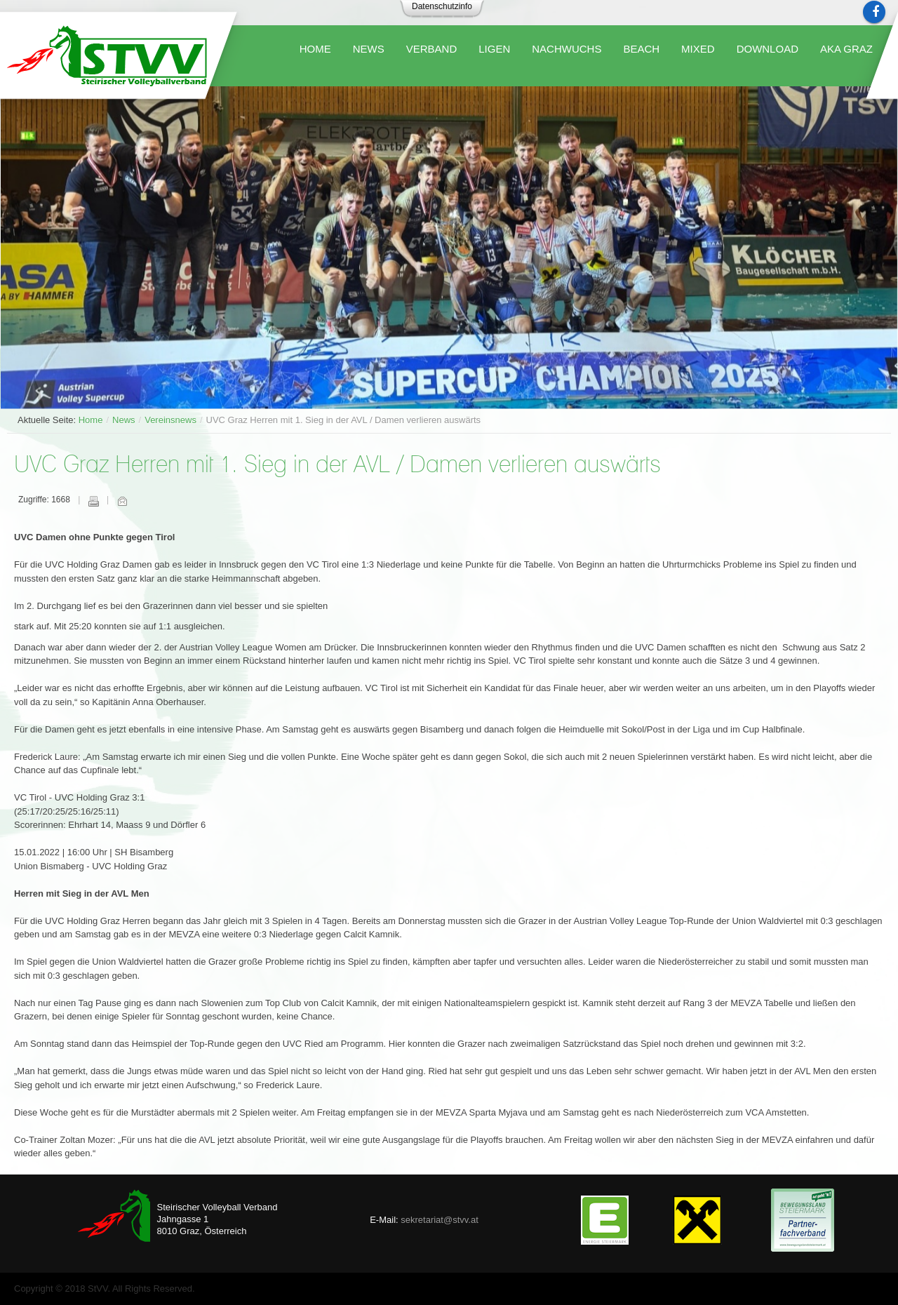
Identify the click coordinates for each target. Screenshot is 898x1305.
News (123, 420)
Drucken (93, 501)
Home (91, 420)
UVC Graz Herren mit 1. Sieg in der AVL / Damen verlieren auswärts (337, 465)
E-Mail (122, 501)
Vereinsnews (170, 420)
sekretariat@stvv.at (439, 1219)
